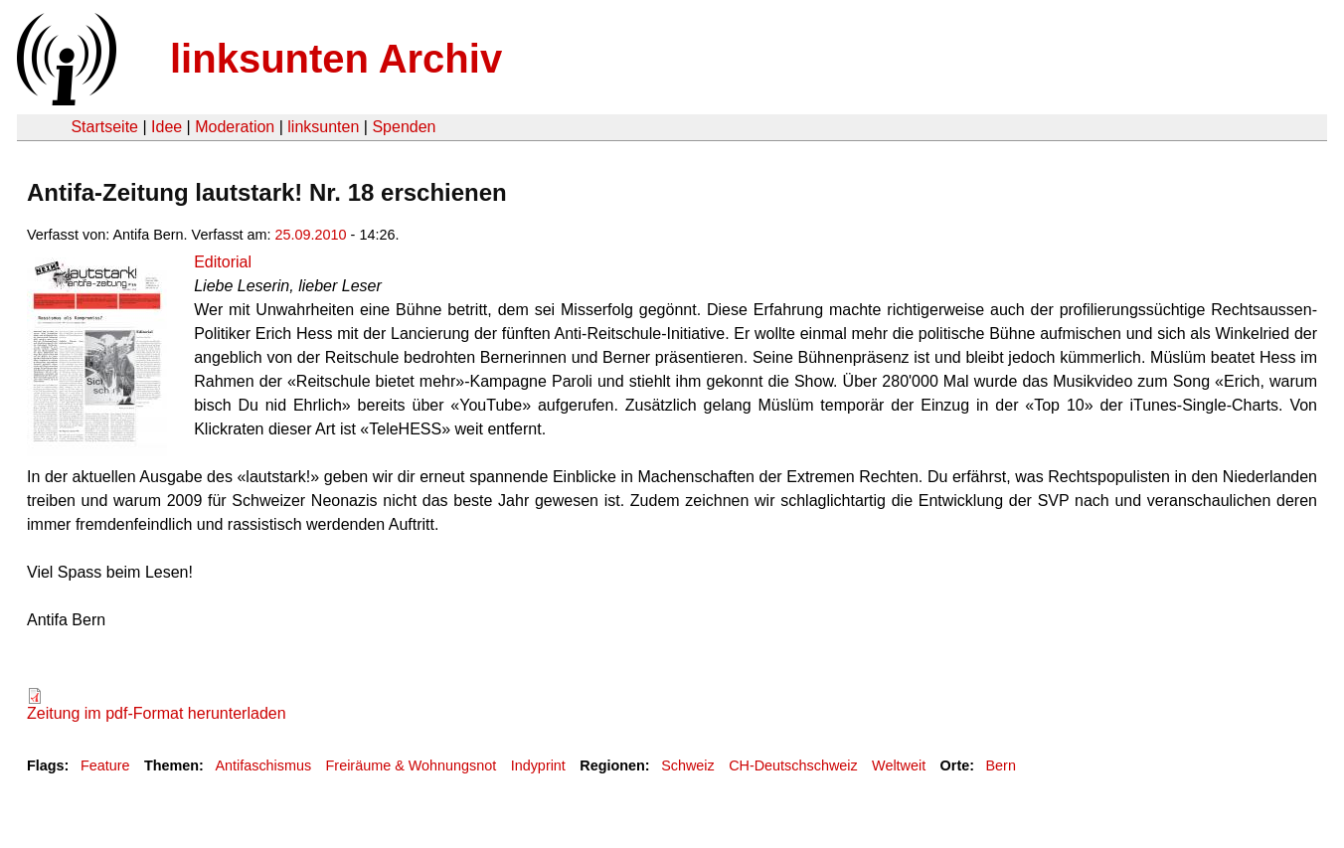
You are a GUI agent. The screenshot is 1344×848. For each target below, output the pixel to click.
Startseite (104, 126)
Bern (1001, 765)
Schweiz (688, 765)
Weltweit (898, 765)
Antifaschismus (263, 765)
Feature (105, 765)
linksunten (323, 126)
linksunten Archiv (336, 59)
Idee (166, 126)
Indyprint (538, 765)
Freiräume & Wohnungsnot (411, 765)
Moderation (234, 126)
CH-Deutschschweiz (793, 765)
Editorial (223, 262)
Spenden (403, 126)
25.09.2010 (311, 235)
